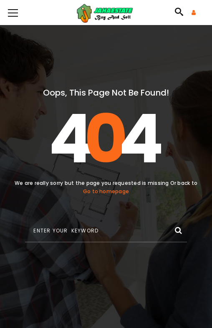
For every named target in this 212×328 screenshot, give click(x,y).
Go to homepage (106, 191)
